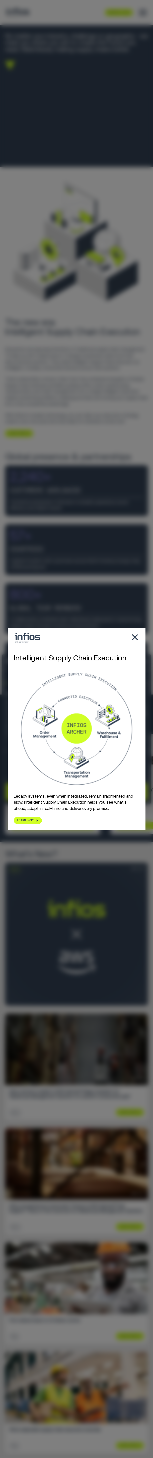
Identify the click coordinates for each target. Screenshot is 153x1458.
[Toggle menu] (143, 12)
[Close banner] (145, 661)
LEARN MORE (17, 433)
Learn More (128, 1112)
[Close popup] (134, 638)
